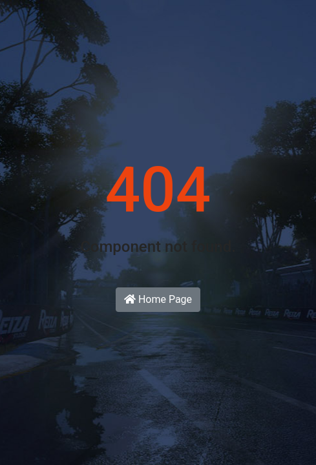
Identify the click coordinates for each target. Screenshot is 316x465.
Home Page (158, 299)
